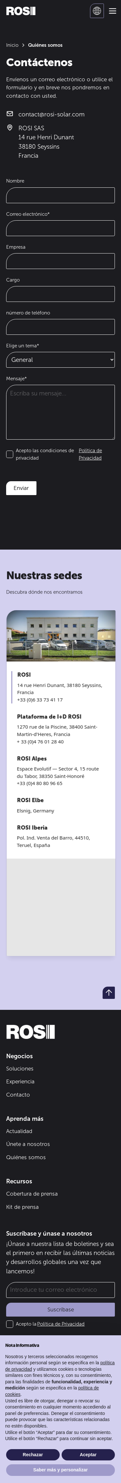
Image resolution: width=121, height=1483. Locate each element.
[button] (97, 11)
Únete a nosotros (28, 1144)
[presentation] (55, 514)
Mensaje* (16, 379)
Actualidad (19, 1131)
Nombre (15, 181)
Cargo (13, 280)
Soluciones (20, 1068)
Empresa (15, 247)
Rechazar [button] (33, 1454)
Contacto (18, 1094)
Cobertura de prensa (32, 1193)
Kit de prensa (22, 1207)
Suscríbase (60, 1309)
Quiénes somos (26, 1157)
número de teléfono (28, 313)
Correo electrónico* (28, 214)
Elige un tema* (22, 346)
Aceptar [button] (88, 1454)
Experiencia (20, 1081)
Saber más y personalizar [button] (60, 1469)
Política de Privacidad (61, 1324)
